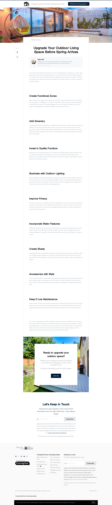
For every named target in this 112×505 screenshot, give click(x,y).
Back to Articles (35, 40)
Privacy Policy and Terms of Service (57, 433)
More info (77, 502)
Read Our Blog (54, 465)
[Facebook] (16, 456)
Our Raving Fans (56, 12)
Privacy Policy (93, 491)
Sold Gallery (53, 472)
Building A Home (41, 474)
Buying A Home (41, 468)
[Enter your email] (51, 419)
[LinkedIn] (21, 456)
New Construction (55, 457)
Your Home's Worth (55, 462)
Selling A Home (41, 471)
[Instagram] (27, 456)
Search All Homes (55, 460)
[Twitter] (18, 456)
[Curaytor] (22, 464)
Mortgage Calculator (55, 470)
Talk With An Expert (55, 467)
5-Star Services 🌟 (39, 12)
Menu (83, 12)
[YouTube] (24, 456)
